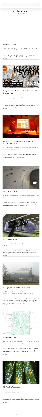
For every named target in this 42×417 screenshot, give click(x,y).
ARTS (34, 104)
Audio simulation (9, 300)
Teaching (28, 351)
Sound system (18, 351)
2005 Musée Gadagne (9, 337)
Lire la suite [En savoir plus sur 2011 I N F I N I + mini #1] (5, 207)
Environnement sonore (18, 204)
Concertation (34, 300)
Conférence (16, 156)
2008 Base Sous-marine (10, 240)
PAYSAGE (28, 298)
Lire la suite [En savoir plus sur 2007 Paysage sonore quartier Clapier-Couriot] (5, 304)
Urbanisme (13, 303)
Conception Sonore (27, 300)
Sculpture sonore (17, 401)
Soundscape (11, 157)
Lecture (35, 156)
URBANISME (5, 156)
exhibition (11, 56)
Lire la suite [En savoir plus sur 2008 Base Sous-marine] (5, 255)
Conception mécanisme (7, 399)
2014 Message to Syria (9, 44)
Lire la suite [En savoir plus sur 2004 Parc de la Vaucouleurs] (5, 402)
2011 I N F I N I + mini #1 (11, 191)
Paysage (36, 105)
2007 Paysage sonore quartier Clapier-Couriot (16, 288)
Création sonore (6, 56)
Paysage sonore (6, 157)
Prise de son (12, 351)
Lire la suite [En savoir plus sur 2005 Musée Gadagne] (5, 354)
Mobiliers (33, 105)
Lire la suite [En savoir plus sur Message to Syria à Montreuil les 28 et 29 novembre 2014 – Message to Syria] (5, 108)
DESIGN (26, 398)
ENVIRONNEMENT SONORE (29, 154)
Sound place (12, 107)
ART (26, 55)
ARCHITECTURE (28, 202)
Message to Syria (26, 105)
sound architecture (6, 107)
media (21, 105)
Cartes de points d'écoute (18, 300)
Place (20, 56)
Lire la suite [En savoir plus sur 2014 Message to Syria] (5, 58)
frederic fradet (7, 55)
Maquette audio (29, 301)
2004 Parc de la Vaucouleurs (11, 387)
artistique (35, 55)
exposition (16, 56)
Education (17, 350)
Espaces (4, 105)
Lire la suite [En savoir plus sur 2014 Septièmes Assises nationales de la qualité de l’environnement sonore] (5, 159)
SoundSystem (18, 107)
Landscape (18, 105)
